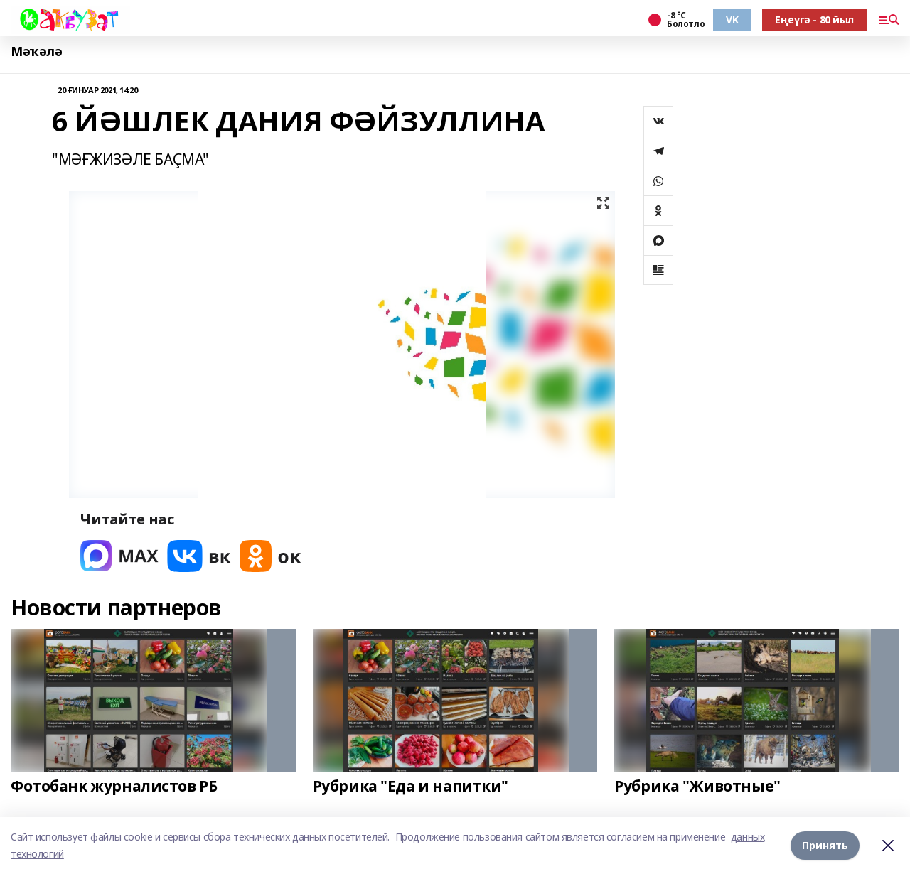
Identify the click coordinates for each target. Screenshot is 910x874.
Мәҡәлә (36, 51)
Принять (825, 845)
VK (732, 19)
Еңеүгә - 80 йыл (814, 19)
